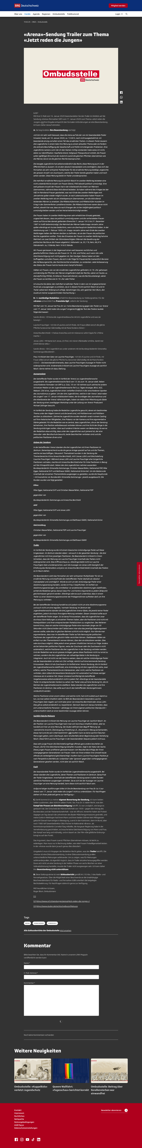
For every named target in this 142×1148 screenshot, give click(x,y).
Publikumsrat (73, 14)
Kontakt (17, 1110)
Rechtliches (19, 1116)
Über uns (18, 14)
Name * (27, 963)
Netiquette (19, 1119)
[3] (34, 906)
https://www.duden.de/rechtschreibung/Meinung (57, 906)
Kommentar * (29, 983)
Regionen (46, 14)
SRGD (34, 22)
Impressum (19, 1113)
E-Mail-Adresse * (31, 973)
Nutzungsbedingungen (24, 1122)
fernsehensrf (39, 923)
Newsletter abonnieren (114, 1110)
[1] (42, 122)
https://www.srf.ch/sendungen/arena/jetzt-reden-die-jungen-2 (63, 901)
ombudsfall (52, 923)
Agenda (36, 14)
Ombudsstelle (59, 14)
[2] (34, 901)
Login (119, 14)
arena (27, 923)
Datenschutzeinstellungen (25, 1128)
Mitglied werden (118, 5)
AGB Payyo (19, 1125)
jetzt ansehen (65, 930)
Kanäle (27, 14)
